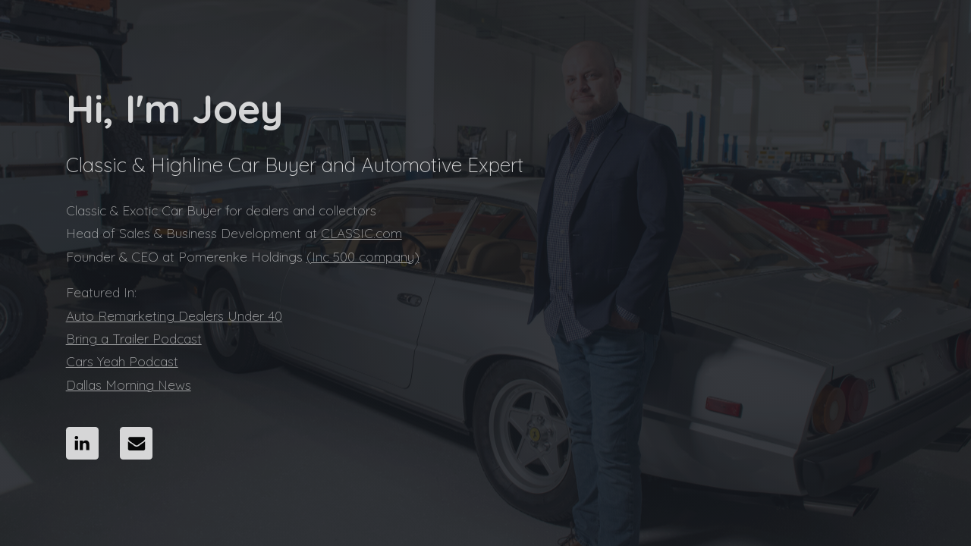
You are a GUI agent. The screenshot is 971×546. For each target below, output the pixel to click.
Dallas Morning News (128, 385)
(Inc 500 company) (363, 257)
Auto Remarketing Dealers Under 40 (174, 316)
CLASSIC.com (361, 233)
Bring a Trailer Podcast (134, 339)
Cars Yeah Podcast (122, 361)
